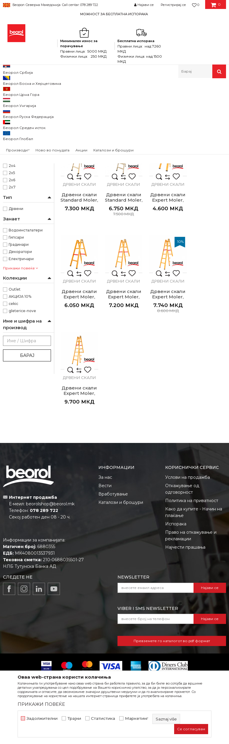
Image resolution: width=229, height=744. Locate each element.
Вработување (113, 524)
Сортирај (170, 101)
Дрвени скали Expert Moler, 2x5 (207, 285)
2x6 (12, 267)
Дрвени (16, 296)
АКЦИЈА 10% (20, 383)
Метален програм (61, 91)
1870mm (17, 210)
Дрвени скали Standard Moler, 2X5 (164, 189)
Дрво (13, 152)
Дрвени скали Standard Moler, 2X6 (207, 189)
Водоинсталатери (26, 317)
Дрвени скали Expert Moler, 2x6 (78, 380)
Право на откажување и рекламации (190, 565)
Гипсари (16, 324)
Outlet (15, 376)
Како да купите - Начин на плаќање (193, 542)
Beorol (8, 91)
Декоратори (20, 339)
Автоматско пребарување (128, 101)
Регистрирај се (173, 5)
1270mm (17, 195)
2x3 (12, 245)
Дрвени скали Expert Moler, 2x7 (121, 380)
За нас (105, 507)
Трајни (74, 718)
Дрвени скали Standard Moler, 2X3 (78, 189)
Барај (27, 442)
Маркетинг (136, 718)
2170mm (17, 217)
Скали (88, 91)
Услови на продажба (187, 507)
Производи (29, 91)
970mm (16, 224)
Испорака (175, 553)
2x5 (12, 260)
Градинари (19, 331)
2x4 (12, 253)
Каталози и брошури (120, 532)
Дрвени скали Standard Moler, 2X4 (121, 189)
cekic (13, 391)
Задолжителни (42, 718)
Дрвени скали (20, 129)
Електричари (21, 346)
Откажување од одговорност (182, 519)
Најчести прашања (185, 577)
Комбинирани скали (25, 122)
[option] (114, 14)
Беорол (16, 174)
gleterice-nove (22, 398)
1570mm (17, 202)
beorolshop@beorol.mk (50, 534)
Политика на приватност (191, 530)
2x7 (12, 274)
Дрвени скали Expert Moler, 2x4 (164, 285)
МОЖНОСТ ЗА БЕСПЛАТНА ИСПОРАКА (114, 14)
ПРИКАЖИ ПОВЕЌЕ (41, 704)
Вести (105, 515)
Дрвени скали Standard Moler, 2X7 (78, 285)
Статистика (103, 718)
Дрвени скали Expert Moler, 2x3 (121, 285)
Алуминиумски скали (26, 115)
